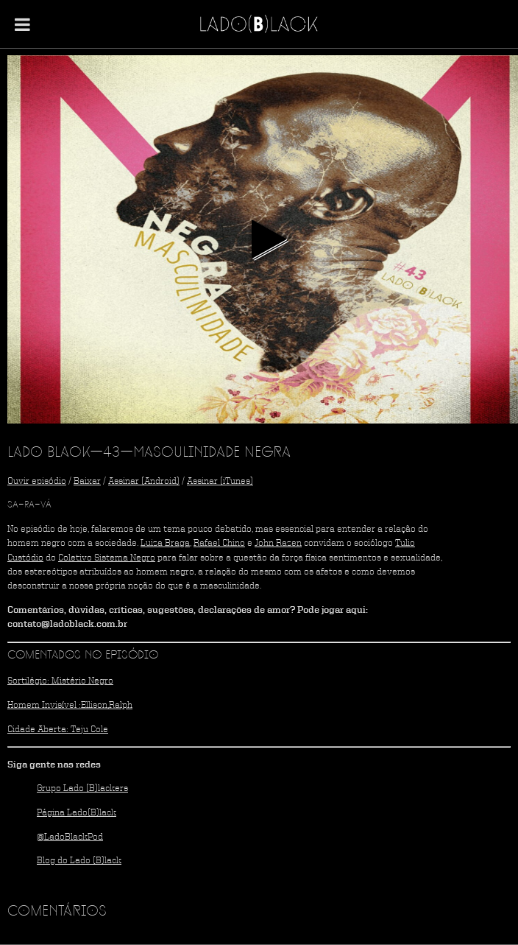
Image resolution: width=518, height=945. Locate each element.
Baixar (87, 481)
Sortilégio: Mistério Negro (60, 681)
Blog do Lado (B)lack (79, 860)
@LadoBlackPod (70, 837)
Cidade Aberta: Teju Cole (57, 729)
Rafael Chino (219, 543)
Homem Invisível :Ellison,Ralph (69, 705)
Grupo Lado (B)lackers (82, 788)
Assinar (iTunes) (220, 481)
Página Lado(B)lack (76, 813)
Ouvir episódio (36, 481)
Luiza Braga (165, 543)
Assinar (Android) (144, 481)
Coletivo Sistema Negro (106, 558)
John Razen (278, 543)
